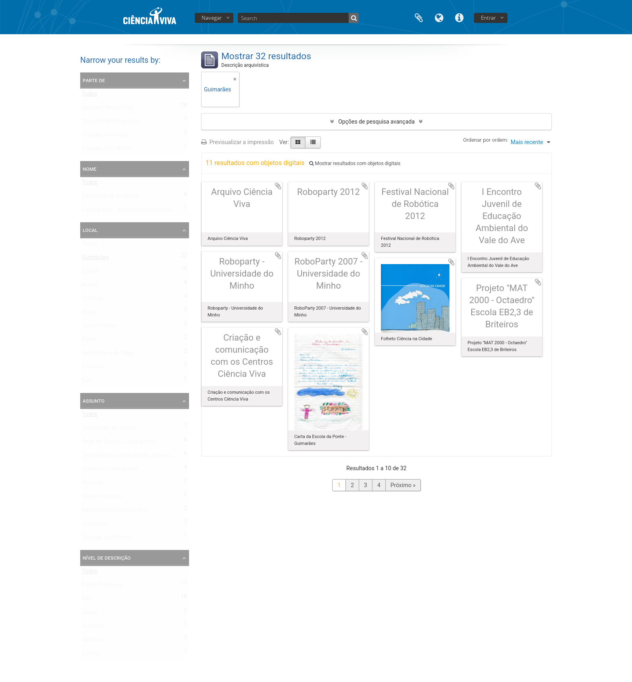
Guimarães (95, 259)
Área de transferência (419, 17)
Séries (90, 614)
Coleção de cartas (104, 136)
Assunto (93, 400)
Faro (87, 382)
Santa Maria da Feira (107, 354)
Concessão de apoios (109, 429)
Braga (89, 313)
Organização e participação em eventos (131, 457)
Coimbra (92, 300)
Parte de (94, 80)
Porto (89, 341)
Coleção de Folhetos (107, 150)
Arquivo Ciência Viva (107, 109)
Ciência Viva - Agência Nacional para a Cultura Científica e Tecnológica (170, 211)
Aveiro (90, 286)
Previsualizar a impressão (237, 142)
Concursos (95, 525)
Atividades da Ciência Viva (115, 511)
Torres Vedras (99, 327)
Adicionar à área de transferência (278, 186)
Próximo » (403, 485)
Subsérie (93, 627)
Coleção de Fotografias (111, 123)
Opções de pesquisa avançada (376, 121)
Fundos (91, 655)
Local (90, 230)
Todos (90, 95)
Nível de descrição (107, 557)
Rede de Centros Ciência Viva (118, 443)
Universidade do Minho (110, 197)
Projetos (92, 484)
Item (87, 600)
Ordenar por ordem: (485, 140)
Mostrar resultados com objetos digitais (354, 163)
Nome (89, 168)
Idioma (439, 17)
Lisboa (90, 272)
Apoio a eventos (102, 498)
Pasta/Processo (102, 586)
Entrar (488, 17)
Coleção (92, 641)
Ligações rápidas (459, 17)
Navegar (212, 17)
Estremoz (94, 368)
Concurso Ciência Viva (110, 470)
